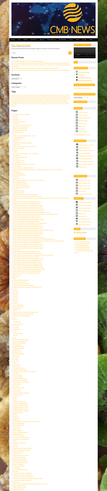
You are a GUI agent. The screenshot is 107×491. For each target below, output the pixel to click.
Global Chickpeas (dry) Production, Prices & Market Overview (29, 210)
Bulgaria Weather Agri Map (20, 128)
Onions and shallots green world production (24, 371)
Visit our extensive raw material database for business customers (30, 484)
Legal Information (18, 324)
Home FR (15, 296)
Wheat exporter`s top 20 (19, 485)
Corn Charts (16, 159)
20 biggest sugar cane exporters (21, 114)
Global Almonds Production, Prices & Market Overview (27, 196)
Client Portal (16, 144)
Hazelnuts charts (81, 131)
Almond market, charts (83, 183)
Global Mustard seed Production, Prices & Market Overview (28, 237)
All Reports (16, 123)
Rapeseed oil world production (21, 411)
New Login (16, 361)
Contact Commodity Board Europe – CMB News (25, 153)
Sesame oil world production (20, 432)
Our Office (15, 373)
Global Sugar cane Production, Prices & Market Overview (28, 266)
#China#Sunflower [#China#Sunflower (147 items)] (25, 95)
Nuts (14, 362)
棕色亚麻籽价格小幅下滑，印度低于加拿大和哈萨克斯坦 (28, 61)
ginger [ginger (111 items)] (19, 100)
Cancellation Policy (18, 132)
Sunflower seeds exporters (20, 459)
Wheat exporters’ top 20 (83, 208)
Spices (15, 441)
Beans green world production (21, 127)
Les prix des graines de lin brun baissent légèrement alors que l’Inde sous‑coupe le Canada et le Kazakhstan (42, 70)
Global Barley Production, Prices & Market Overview (26, 203)
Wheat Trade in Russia (83, 224)
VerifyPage (16, 482)
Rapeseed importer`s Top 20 (20, 409)
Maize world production (19, 343)
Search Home (16, 427)
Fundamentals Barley (18, 193)
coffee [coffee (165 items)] (49, 98)
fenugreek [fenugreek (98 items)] (14, 100)
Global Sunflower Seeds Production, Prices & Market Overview (29, 269)
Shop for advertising (18, 436)
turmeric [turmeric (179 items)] (67, 103)
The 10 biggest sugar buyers (20, 469)
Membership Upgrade (18, 354)
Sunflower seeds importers (20, 460)
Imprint (15, 310)
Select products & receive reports (82, 88)
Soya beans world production (21, 439)
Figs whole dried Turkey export (21, 185)
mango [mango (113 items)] (36, 100)
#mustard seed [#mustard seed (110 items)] (34, 95)
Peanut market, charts (83, 186)
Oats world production (19, 368)
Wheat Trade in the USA (83, 222)
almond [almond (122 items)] (67, 95)
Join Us (15, 319)
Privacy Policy (17, 389)
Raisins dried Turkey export (20, 405)
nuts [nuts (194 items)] (44, 100)
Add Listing (16, 120)
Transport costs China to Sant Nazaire (23, 476)
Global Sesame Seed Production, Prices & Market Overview (28, 258)
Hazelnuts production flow (84, 194)
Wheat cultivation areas (83, 211)
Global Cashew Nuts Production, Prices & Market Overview (28, 209)
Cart (14, 134)
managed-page (17, 345)
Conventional (16, 155)
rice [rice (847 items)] (25, 103)
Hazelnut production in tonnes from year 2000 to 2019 (27, 287)
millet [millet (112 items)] (40, 100)
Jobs (14, 317)
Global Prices (16, 250)
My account (16, 357)
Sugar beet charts (81, 112)
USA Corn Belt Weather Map (83, 242)
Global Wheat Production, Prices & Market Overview (26, 273)
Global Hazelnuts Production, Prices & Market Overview (27, 232)
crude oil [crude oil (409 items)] (64, 98)
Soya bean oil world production (21, 437)
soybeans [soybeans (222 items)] (44, 103)
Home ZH (15, 303)
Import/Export (17, 308)
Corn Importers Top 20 (19, 162)
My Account (16, 355)
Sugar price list (17, 453)
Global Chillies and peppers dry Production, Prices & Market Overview (31, 212)
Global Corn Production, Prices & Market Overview (26, 221)
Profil (15, 335)
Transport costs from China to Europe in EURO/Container (28, 478)
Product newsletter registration (21, 393)
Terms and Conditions (19, 466)
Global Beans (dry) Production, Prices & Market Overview (28, 205)
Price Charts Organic (18, 387)
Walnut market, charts (84, 188)
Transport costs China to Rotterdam (22, 475)
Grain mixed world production (21, 280)
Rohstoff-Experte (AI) (18, 425)
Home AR (15, 291)
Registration (17, 321)
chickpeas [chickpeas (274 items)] (40, 98)
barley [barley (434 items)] (23, 98)
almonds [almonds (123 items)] (14, 98)
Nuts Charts (16, 364)
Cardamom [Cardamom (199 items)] (28, 98)
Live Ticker (16, 326)
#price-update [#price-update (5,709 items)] (53, 95)
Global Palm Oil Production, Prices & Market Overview (27, 242)
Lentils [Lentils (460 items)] (31, 100)
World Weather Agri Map (84, 77)
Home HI (15, 298)
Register (15, 414)
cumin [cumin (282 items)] (68, 98)
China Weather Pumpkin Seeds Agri (22, 143)
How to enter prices (18, 305)
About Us (15, 116)
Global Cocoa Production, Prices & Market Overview (26, 216)
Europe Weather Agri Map (20, 182)
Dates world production (19, 175)
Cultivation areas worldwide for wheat (23, 168)
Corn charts (80, 129)
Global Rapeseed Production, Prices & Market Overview (27, 253)
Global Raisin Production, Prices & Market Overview (26, 251)
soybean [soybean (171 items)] (38, 103)
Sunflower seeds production (20, 462)
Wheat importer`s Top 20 (19, 487)
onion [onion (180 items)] (51, 100)
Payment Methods (18, 377)
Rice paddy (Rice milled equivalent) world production (27, 421)
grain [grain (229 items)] (24, 100)
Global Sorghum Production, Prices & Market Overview (27, 260)
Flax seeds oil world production (21, 187)
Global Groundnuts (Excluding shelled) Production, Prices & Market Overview (33, 230)
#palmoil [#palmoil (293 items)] (41, 95)
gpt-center (15, 276)
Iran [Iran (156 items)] (28, 100)
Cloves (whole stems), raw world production (24, 146)
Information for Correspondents (21, 316)
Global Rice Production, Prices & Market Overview (26, 257)
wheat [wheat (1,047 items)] (13, 105)
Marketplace (16, 350)
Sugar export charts (18, 452)
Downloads (16, 177)
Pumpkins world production (20, 403)
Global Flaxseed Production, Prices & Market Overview (27, 225)
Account (15, 118)
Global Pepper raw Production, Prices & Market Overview (28, 246)
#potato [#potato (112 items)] (47, 95)
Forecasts (15, 189)
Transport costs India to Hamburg (22, 480)
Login (14, 331)
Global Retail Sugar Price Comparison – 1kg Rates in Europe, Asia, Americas (33, 255)
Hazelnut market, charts (83, 180)
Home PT (15, 299)
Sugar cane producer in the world (21, 450)
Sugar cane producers (83, 153)
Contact (15, 150)
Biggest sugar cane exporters (85, 156)
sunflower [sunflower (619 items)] (61, 103)
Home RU (15, 301)
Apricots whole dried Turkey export (22, 125)
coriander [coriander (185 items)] (54, 98)
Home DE (15, 292)
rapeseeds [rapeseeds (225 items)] (20, 103)
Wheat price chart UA (18, 489)
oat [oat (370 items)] (48, 100)
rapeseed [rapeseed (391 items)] (14, 103)
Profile (15, 398)
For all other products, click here (82, 134)
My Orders (16, 359)
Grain (14, 278)
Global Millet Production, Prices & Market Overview (26, 235)
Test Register (16, 468)
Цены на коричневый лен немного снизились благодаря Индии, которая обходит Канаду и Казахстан (42, 63)
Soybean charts (81, 123)
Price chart (16, 386)
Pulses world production (19, 402)
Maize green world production (21, 339)
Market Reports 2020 (18, 346)
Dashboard (16, 171)
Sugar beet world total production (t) (22, 448)
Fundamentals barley (18, 191)
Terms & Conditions (18, 464)
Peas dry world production (20, 378)
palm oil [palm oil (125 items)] (56, 100)
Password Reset (18, 333)
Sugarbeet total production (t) (85, 150)
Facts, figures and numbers (20, 184)
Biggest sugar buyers (83, 147)
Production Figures (18, 395)
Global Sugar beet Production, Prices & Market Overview (27, 264)
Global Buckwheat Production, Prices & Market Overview (28, 207)
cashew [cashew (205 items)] (34, 98)
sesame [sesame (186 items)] (29, 103)
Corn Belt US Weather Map (20, 157)
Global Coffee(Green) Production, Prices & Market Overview (28, 219)
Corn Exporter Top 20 (18, 160)
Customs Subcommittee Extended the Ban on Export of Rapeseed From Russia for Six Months (37, 169)
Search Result (16, 428)
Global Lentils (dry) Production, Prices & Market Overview (28, 234)
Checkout (15, 141)
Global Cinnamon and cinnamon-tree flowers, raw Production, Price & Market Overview (35, 214)
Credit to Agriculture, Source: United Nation (24, 164)
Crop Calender (17, 166)
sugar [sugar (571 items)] (49, 103)
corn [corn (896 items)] (59, 98)
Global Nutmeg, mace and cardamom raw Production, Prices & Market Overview (34, 239)
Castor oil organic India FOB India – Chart (24, 136)
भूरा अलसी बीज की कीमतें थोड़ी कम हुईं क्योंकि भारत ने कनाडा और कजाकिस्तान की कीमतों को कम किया (36, 68)
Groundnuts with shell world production (23, 285)
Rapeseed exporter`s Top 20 (20, 407)
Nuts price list (16, 366)
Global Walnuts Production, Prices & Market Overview (27, 271)
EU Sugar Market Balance (84, 158)
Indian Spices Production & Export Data (23, 314)
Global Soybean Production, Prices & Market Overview (27, 262)
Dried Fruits (16, 178)
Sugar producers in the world (20, 455)
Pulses (15, 400)
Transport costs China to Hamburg (22, 473)
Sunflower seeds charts (19, 457)
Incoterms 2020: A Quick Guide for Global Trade (25, 312)
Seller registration (17, 430)
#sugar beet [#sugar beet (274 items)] (61, 95)
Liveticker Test (17, 329)
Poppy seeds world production (21, 382)
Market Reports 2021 (18, 348)
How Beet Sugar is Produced (84, 164)
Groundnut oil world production (21, 283)
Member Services (17, 352)
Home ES (15, 294)
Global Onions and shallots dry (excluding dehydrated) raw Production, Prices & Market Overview (38, 241)
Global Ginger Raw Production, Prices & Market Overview (28, 228)
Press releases (17, 384)
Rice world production (19, 423)
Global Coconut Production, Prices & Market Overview (27, 218)
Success (15, 446)
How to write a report (18, 307)
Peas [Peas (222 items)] (60, 100)
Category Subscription (19, 137)
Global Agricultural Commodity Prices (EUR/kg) (25, 194)
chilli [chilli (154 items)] (45, 98)
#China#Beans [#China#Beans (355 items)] (15, 95)
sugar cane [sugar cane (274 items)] (54, 103)
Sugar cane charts (82, 115)
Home (14, 289)
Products (15, 396)
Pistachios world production (20, 380)
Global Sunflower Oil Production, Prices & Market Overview (28, 267)
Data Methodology (18, 173)
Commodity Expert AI (18, 148)
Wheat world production (83, 202)
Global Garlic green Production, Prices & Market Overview (28, 226)
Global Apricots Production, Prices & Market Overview (27, 201)
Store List (15, 444)
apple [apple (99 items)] (19, 98)
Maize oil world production (20, 341)
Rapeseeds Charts (18, 412)
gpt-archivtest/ (17, 275)
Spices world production (19, 443)
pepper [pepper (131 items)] (65, 100)
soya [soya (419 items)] (33, 103)
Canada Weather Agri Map (20, 130)
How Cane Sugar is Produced (85, 161)
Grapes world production (19, 282)
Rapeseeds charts (82, 120)
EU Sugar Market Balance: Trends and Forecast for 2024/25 (28, 180)
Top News (15, 471)
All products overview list (19, 121)
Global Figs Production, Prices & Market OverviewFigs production (30, 223)
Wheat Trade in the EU (83, 219)
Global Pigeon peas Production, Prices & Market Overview (28, 248)
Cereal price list (17, 139)
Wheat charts (80, 126)
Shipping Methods (18, 434)
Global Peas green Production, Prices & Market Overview (28, 244)
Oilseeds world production (20, 370)
